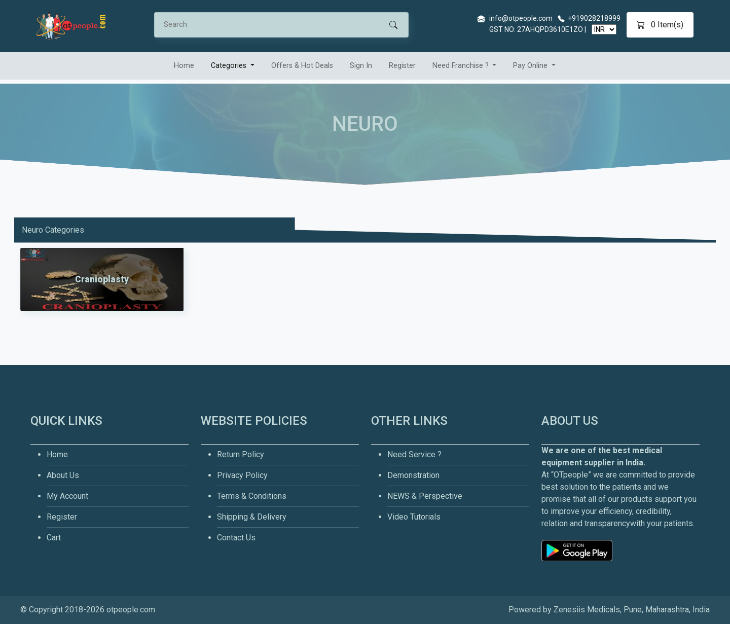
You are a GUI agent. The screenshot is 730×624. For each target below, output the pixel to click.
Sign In (361, 65)
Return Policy (240, 454)
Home (184, 65)
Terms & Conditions (251, 496)
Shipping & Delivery (251, 517)
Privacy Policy (242, 475)
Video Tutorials (414, 517)
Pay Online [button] (531, 65)
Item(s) (660, 25)
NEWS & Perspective (424, 496)
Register (402, 65)
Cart (54, 537)
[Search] (274, 25)
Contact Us (236, 537)
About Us (63, 475)
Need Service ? (414, 454)
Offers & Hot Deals (302, 65)
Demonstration (413, 475)
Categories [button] (229, 65)
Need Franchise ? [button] (461, 65)
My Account (67, 496)
